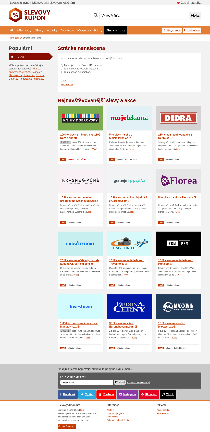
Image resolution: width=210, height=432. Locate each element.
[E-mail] (86, 382)
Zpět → (65, 80)
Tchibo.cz (38, 78)
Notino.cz (37, 72)
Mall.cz (36, 68)
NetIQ (81, 410)
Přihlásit (120, 382)
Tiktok (170, 394)
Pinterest (151, 394)
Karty (98, 30)
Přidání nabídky (163, 410)
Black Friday (115, 30)
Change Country (67, 426)
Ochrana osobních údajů (138, 382)
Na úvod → (67, 84)
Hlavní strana (15, 38)
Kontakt (110, 410)
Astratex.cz (26, 78)
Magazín (84, 30)
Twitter (89, 394)
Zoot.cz (40, 75)
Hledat (195, 15)
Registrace (172, 30)
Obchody (24, 30)
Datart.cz (14, 78)
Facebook (69, 394)
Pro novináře (112, 417)
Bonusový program (115, 413)
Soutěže (67, 30)
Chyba (16, 57)
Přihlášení (191, 30)
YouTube (108, 394)
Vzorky (52, 30)
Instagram (129, 394)
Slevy (39, 30)
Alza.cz (26, 72)
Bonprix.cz (29, 75)
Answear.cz (15, 72)
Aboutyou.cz (15, 75)
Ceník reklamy (162, 413)
